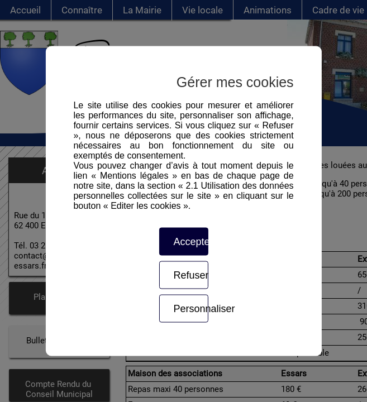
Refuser (190, 275)
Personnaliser (190, 308)
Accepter (190, 241)
